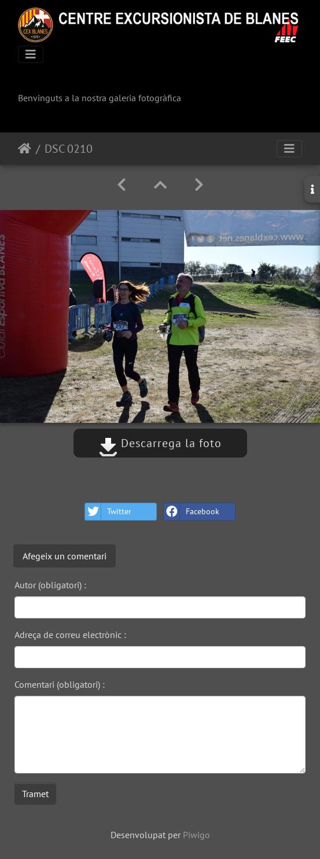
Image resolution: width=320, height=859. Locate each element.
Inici (24, 148)
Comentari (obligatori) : (59, 684)
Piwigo (196, 834)
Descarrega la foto (160, 443)
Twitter (108, 511)
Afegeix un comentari (64, 556)
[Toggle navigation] (30, 54)
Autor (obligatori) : (50, 585)
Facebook (191, 511)
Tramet (35, 793)
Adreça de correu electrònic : (70, 634)
